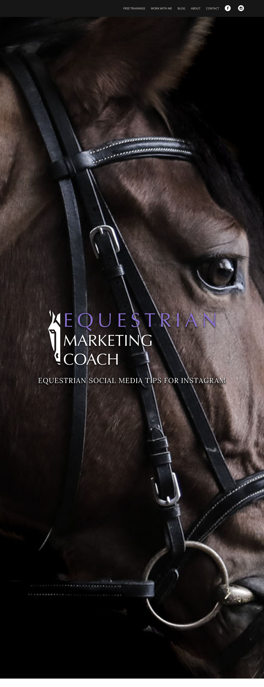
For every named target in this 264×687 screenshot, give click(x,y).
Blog (181, 8)
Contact (212, 8)
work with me (161, 8)
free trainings (134, 8)
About (195, 8)
